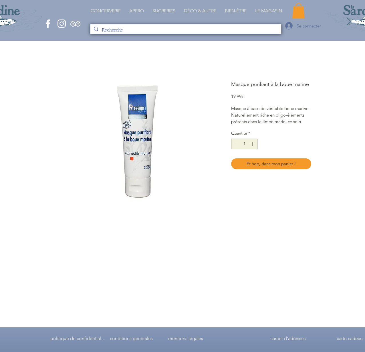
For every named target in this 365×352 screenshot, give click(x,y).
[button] (268, 11)
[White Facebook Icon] (47, 23)
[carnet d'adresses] (288, 338)
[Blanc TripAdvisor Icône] (75, 23)
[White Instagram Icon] (61, 23)
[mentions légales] (185, 338)
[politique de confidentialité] (78, 338)
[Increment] (253, 144)
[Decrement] (235, 144)
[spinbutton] (244, 144)
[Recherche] (185, 30)
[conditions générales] (131, 338)
